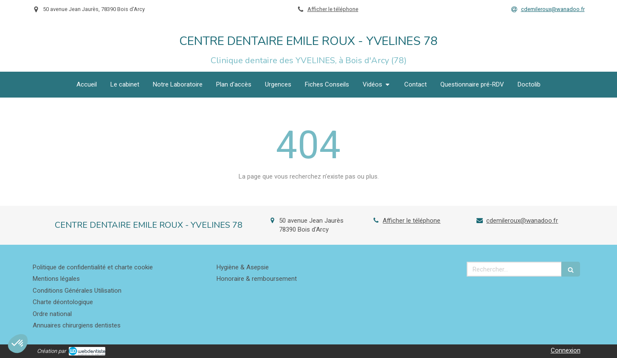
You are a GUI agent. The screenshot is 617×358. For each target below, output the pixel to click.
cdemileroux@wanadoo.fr (522, 220)
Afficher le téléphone (332, 9)
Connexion (565, 350)
